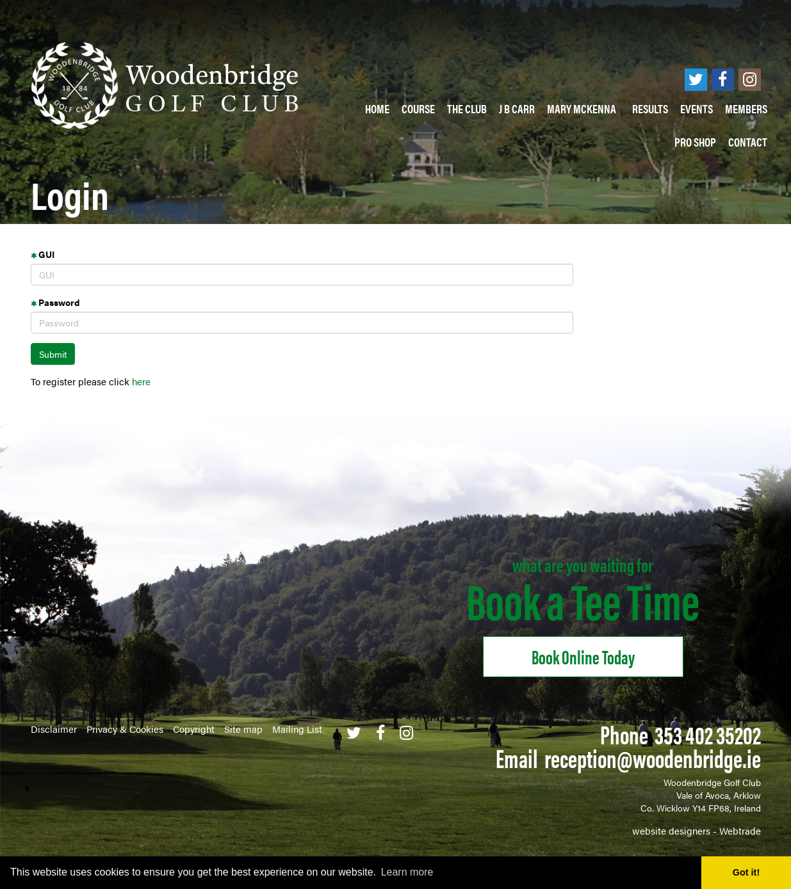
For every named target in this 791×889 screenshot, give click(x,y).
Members (746, 108)
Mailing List (297, 728)
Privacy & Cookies (124, 728)
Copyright (194, 728)
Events (696, 108)
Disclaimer (54, 728)
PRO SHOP (695, 142)
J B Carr (517, 108)
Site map (243, 728)
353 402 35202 (708, 734)
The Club (467, 108)
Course (418, 108)
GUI (42, 254)
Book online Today (583, 656)
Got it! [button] (746, 872)
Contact (747, 142)
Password (55, 302)
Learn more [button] (407, 872)
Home (377, 108)
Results (650, 108)
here (141, 381)
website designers (671, 830)
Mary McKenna (583, 108)
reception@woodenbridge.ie (652, 757)
